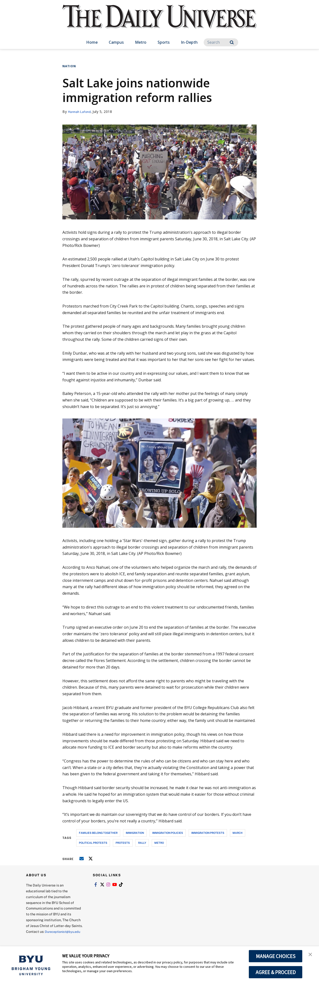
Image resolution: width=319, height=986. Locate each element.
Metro (140, 42)
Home (92, 42)
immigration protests (207, 832)
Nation (69, 66)
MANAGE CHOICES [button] (276, 956)
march (238, 832)
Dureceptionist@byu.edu (45, 937)
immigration (135, 832)
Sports (164, 42)
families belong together (98, 832)
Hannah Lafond (81, 111)
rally (142, 842)
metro (159, 842)
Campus (116, 42)
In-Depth (189, 42)
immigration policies (167, 832)
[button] (311, 955)
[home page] (159, 22)
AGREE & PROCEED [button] (276, 972)
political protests (93, 842)
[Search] (220, 42)
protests (123, 842)
